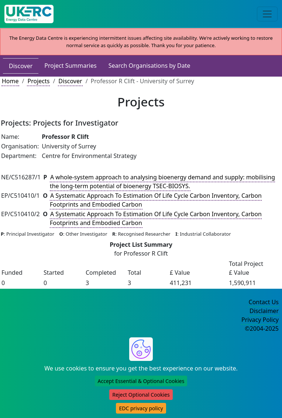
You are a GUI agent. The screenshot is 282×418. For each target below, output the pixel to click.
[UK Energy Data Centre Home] (29, 14)
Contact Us (264, 302)
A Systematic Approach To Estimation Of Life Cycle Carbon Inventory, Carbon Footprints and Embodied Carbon (156, 200)
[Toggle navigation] (267, 14)
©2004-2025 (262, 328)
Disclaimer (264, 311)
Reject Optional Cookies (140, 394)
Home (10, 81)
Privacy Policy (260, 320)
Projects (38, 81)
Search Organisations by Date (149, 66)
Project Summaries (70, 66)
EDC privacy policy (141, 408)
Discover (20, 66)
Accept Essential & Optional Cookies (141, 380)
